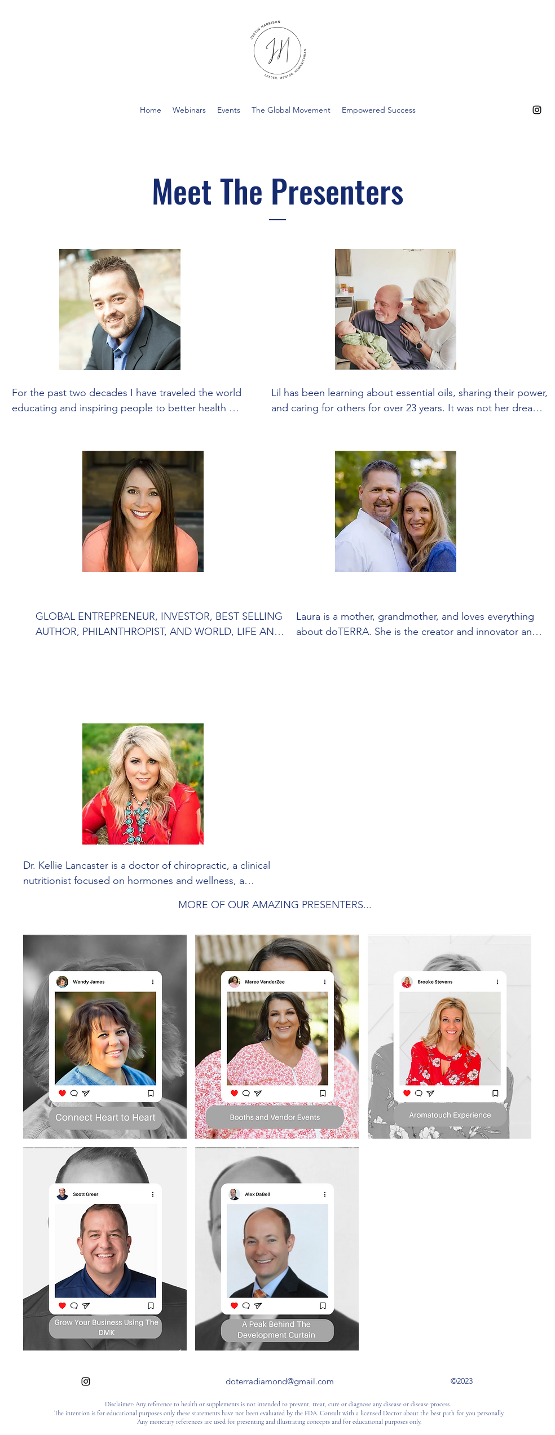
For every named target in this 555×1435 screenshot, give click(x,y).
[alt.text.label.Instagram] (537, 109)
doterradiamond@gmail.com (280, 1381)
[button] (105, 1037)
